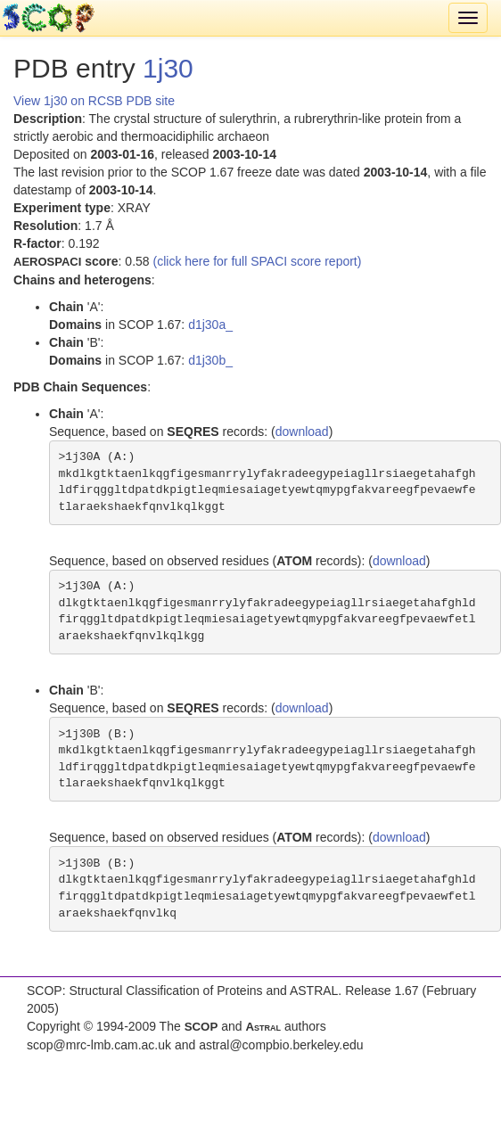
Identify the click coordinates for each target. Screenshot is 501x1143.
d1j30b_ (210, 360)
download (302, 431)
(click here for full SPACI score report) (257, 261)
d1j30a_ (210, 324)
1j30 (168, 68)
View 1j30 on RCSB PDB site (94, 101)
